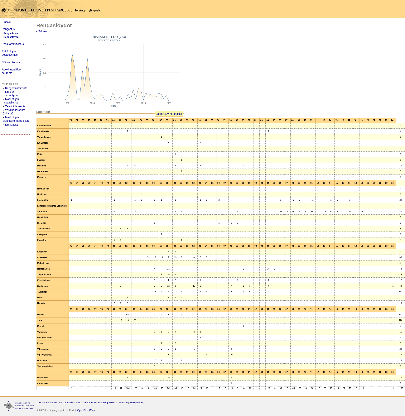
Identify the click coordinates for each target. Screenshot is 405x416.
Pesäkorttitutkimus (13, 43)
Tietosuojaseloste (107, 402)
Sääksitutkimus (11, 62)
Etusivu (6, 22)
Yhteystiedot (136, 402)
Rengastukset (11, 33)
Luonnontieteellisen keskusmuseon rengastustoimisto (66, 402)
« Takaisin (42, 31)
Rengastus (8, 29)
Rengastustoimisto (16, 88)
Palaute (123, 402)
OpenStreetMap (86, 410)
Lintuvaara (11, 124)
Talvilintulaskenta (15, 106)
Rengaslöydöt (11, 37)
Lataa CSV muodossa (169, 113)
